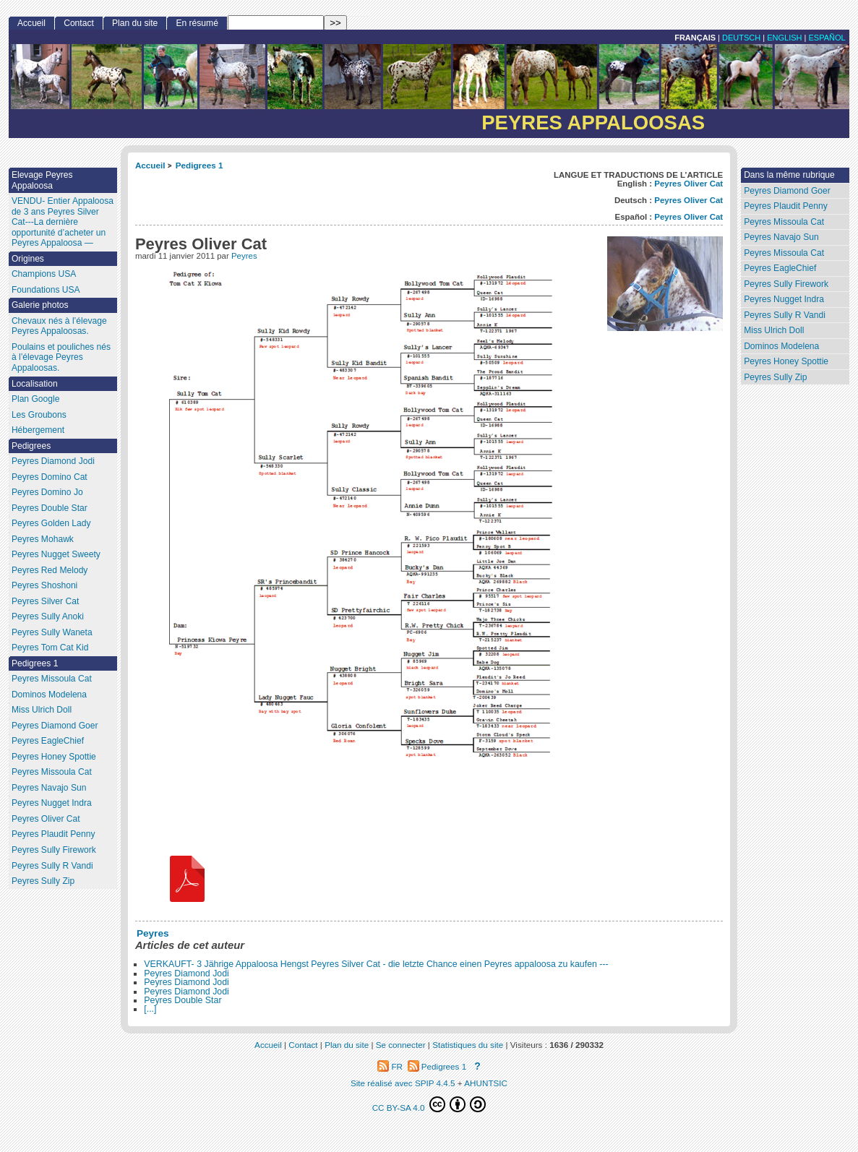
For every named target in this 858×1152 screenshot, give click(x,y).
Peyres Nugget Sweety (56, 554)
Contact (79, 23)
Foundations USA (46, 290)
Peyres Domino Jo (47, 492)
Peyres (244, 256)
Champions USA (44, 274)
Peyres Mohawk (43, 539)
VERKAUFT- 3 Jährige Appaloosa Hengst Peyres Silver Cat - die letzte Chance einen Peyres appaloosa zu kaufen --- (376, 964)
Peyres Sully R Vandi (784, 315)
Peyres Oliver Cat (688, 183)
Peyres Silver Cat (45, 601)
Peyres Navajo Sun (781, 237)
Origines (28, 259)
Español (826, 37)
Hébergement (38, 430)
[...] (150, 1009)
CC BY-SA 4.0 (429, 1104)
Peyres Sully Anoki (48, 616)
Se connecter (401, 1044)
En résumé (197, 23)
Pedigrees (31, 446)
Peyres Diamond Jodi (186, 973)
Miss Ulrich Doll (774, 330)
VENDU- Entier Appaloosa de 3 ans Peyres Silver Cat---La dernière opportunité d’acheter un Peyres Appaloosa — (62, 222)
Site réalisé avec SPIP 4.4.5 (403, 1083)
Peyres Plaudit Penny (786, 206)
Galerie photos (40, 305)
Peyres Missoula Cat (784, 222)
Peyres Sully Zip (775, 377)
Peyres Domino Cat (49, 477)
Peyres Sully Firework (786, 284)
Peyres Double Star (182, 1000)
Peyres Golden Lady (51, 523)
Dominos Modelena (781, 346)
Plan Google (36, 399)
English (784, 37)
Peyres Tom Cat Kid (50, 647)
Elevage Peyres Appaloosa (42, 180)
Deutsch (741, 37)
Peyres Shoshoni (44, 585)
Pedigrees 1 (199, 165)
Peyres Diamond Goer (787, 191)
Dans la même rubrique (789, 175)
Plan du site (135, 23)
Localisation (35, 384)
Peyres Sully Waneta (52, 632)
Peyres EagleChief (780, 268)
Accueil (150, 165)
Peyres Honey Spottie (786, 361)
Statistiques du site (467, 1044)
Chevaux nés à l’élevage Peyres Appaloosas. (59, 326)
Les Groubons (39, 415)
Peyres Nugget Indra (784, 299)
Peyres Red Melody (50, 570)
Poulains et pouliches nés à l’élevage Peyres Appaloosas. (61, 357)
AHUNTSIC (485, 1083)
